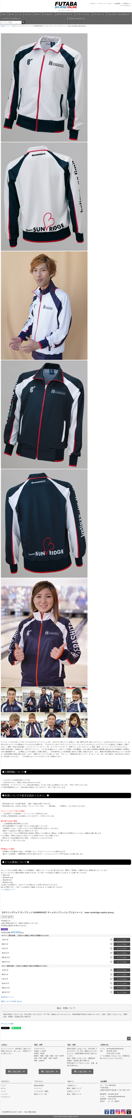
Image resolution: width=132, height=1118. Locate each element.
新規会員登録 (39, 1085)
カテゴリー (5, 1081)
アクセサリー (48, 14)
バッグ (19, 14)
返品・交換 (71, 1045)
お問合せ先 (104, 1045)
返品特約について (7, 997)
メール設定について (8, 889)
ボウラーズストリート (64, 14)
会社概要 (103, 1081)
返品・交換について (74, 1094)
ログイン (94, 3)
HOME (3, 26)
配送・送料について (74, 1088)
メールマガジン (126, 5)
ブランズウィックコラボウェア (118, 14)
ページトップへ (129, 1038)
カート (110, 3)
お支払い (4, 1045)
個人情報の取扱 (30, 1112)
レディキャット (98, 14)
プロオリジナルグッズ (77, 18)
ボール (11, 14)
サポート (70, 1081)
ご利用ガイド (127, 3)
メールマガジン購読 (41, 1091)
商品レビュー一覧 (40, 1094)
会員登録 (117, 3)
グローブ (37, 14)
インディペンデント (83, 14)
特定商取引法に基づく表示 (12, 1112)
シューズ (28, 14)
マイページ (102, 3)
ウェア (3, 14)
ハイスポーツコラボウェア (10, 18)
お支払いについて (73, 1091)
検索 (23, 22)
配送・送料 (38, 1045)
